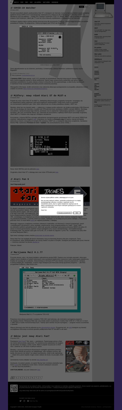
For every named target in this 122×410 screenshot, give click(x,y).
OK (77, 213)
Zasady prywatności (64, 213)
